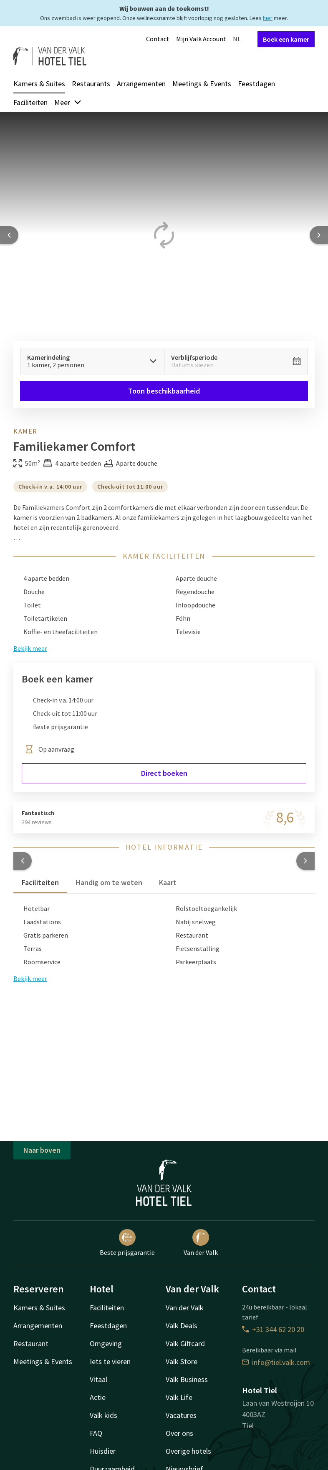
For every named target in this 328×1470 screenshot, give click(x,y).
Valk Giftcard (185, 1343)
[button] (22, 861)
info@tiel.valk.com (276, 1362)
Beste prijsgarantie (127, 1243)
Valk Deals (181, 1325)
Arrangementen (141, 83)
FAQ (96, 1433)
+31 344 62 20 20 (273, 1329)
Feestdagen (256, 83)
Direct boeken (164, 773)
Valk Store (181, 1361)
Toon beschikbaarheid (164, 391)
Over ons (179, 1433)
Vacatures (181, 1415)
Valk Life (179, 1397)
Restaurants (91, 83)
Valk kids (103, 1415)
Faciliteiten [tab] (40, 882)
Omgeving (106, 1343)
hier (267, 18)
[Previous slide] (9, 235)
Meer (68, 102)
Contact (157, 39)
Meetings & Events (201, 83)
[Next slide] (319, 235)
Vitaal (98, 1379)
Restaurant (30, 1343)
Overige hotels (188, 1451)
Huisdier (103, 1451)
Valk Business (187, 1379)
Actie (98, 1397)
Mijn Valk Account (201, 39)
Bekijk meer (30, 978)
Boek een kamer (286, 39)
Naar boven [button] (42, 1150)
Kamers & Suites (39, 83)
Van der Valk (201, 1243)
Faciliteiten (30, 102)
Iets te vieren (110, 1361)
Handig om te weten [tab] (109, 882)
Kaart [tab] (168, 882)
